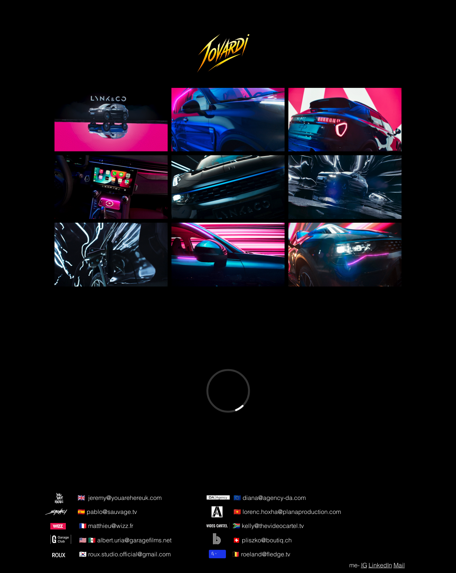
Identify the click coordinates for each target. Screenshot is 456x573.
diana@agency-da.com (274, 497)
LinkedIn (380, 565)
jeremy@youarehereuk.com (125, 497)
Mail (399, 565)
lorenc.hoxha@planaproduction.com (292, 511)
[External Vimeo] (228, 390)
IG (364, 565)
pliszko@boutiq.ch (267, 540)
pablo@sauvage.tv (112, 511)
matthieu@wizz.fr (110, 525)
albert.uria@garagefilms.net (134, 540)
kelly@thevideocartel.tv (273, 525)
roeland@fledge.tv (265, 554)
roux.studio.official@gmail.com (129, 554)
